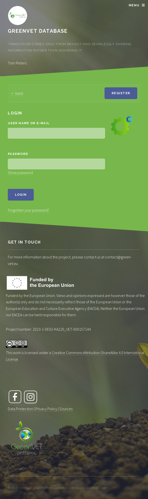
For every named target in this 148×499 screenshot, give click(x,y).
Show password (20, 172)
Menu (134, 5)
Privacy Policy (46, 408)
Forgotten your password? (28, 210)
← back (17, 93)
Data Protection (20, 408)
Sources (66, 408)
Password (18, 154)
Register (121, 93)
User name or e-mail (29, 123)
